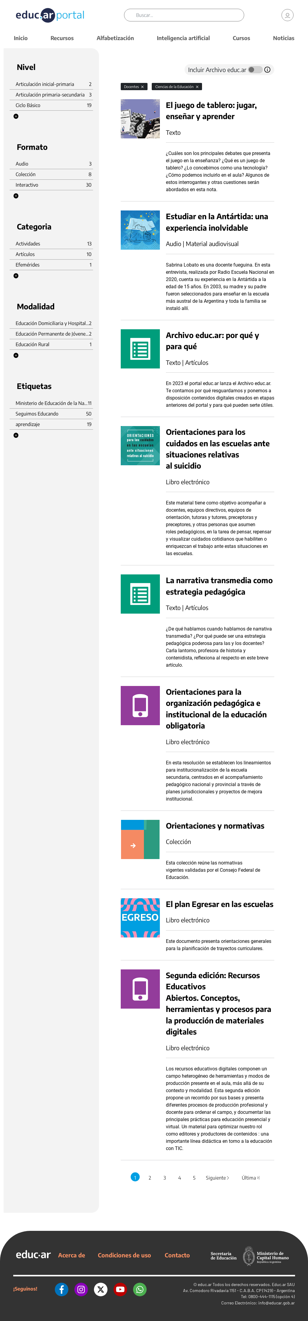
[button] (16, 116)
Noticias (283, 37)
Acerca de (71, 1255)
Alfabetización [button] (115, 37)
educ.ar (205, 1284)
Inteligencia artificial (183, 37)
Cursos (241, 37)
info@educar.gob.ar (276, 1302)
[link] (288, 15)
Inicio (21, 37)
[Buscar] (190, 15)
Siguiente (217, 1177)
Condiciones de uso (124, 1255)
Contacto (177, 1255)
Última (250, 1177)
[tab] (133, 70)
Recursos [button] (62, 37)
